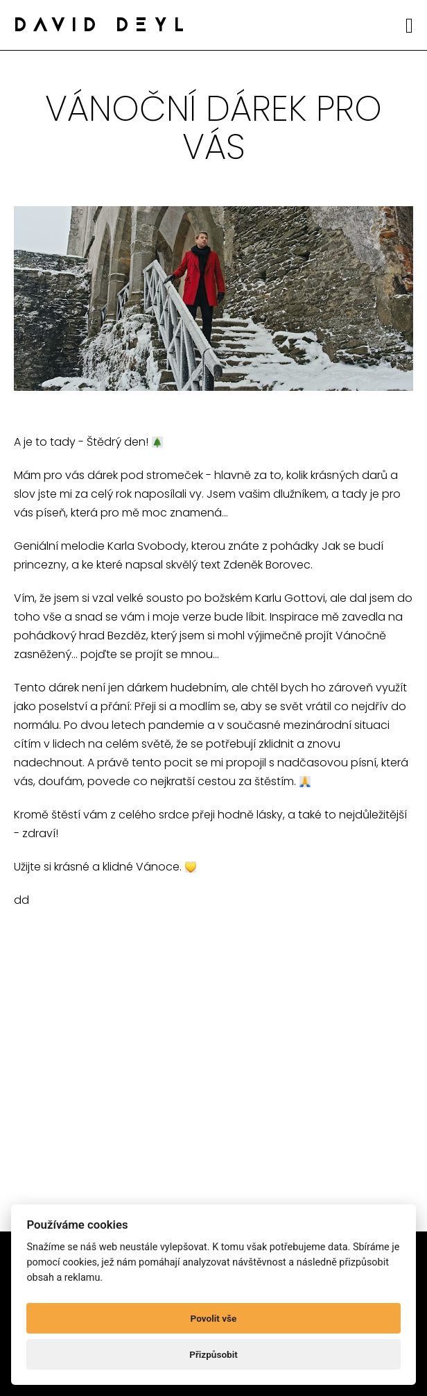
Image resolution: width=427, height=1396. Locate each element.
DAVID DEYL (102, 27)
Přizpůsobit (213, 1354)
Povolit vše (214, 1318)
